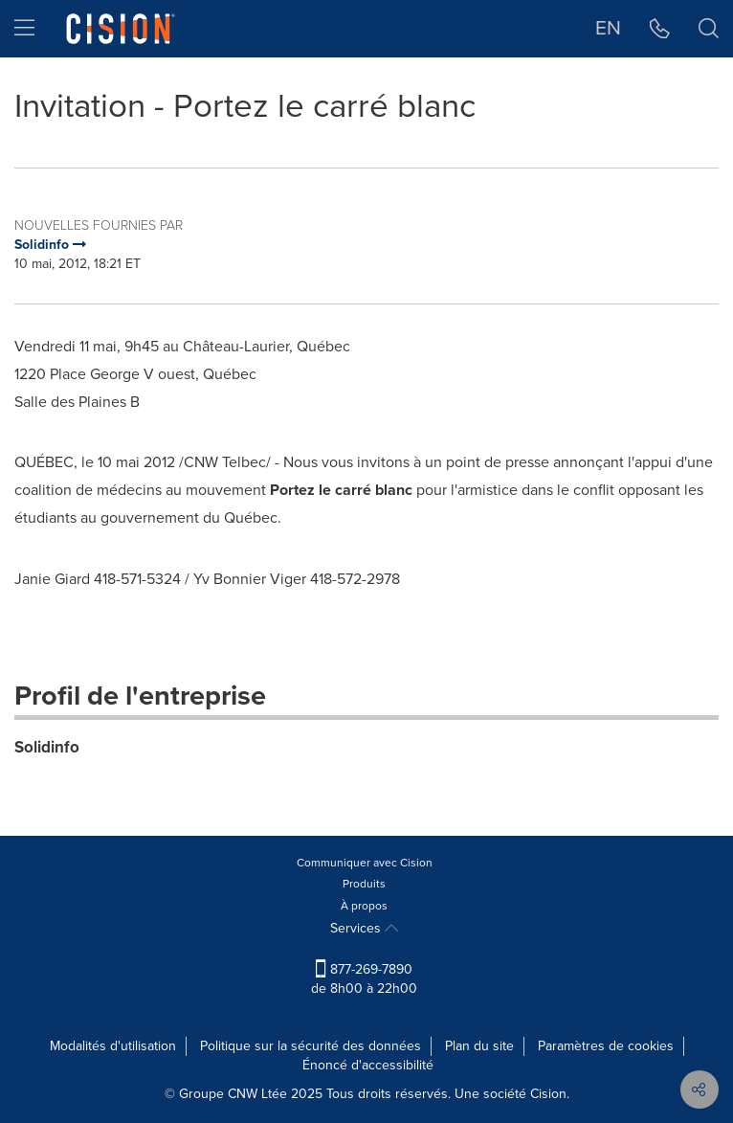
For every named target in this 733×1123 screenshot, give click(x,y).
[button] (659, 28)
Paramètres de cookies (606, 1046)
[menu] (24, 28)
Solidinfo (46, 747)
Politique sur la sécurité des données (310, 1046)
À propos (364, 905)
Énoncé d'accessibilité (367, 1065)
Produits (364, 883)
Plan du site (479, 1046)
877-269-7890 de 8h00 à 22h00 (364, 979)
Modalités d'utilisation (113, 1046)
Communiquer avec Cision (365, 862)
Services (364, 928)
